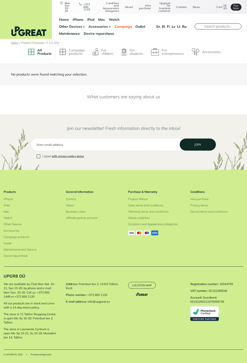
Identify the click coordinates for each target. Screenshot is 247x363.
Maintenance (69, 33)
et (163, 26)
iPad (91, 19)
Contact (181, 7)
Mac (101, 19)
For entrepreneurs (167, 52)
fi (168, 26)
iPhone (78, 19)
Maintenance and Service (20, 249)
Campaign (123, 26)
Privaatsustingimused (40, 354)
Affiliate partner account (81, 218)
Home (64, 19)
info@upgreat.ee (99, 301)
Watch (114, 19)
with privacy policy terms (68, 156)
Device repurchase (99, 33)
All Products (40, 52)
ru (184, 26)
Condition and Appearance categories (111, 7)
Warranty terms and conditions (148, 211)
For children (103, 52)
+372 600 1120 (86, 7)
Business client (75, 211)
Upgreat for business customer (164, 7)
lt (178, 26)
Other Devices (70, 26)
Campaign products (72, 52)
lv (173, 26)
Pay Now (236, 7)
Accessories (98, 26)
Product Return (138, 199)
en (158, 26)
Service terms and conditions (209, 211)
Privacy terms (199, 205)
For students (132, 52)
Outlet (140, 26)
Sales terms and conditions (145, 205)
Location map (142, 285)
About (129, 7)
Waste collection (139, 218)
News (196, 7)
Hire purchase (145, 6)
